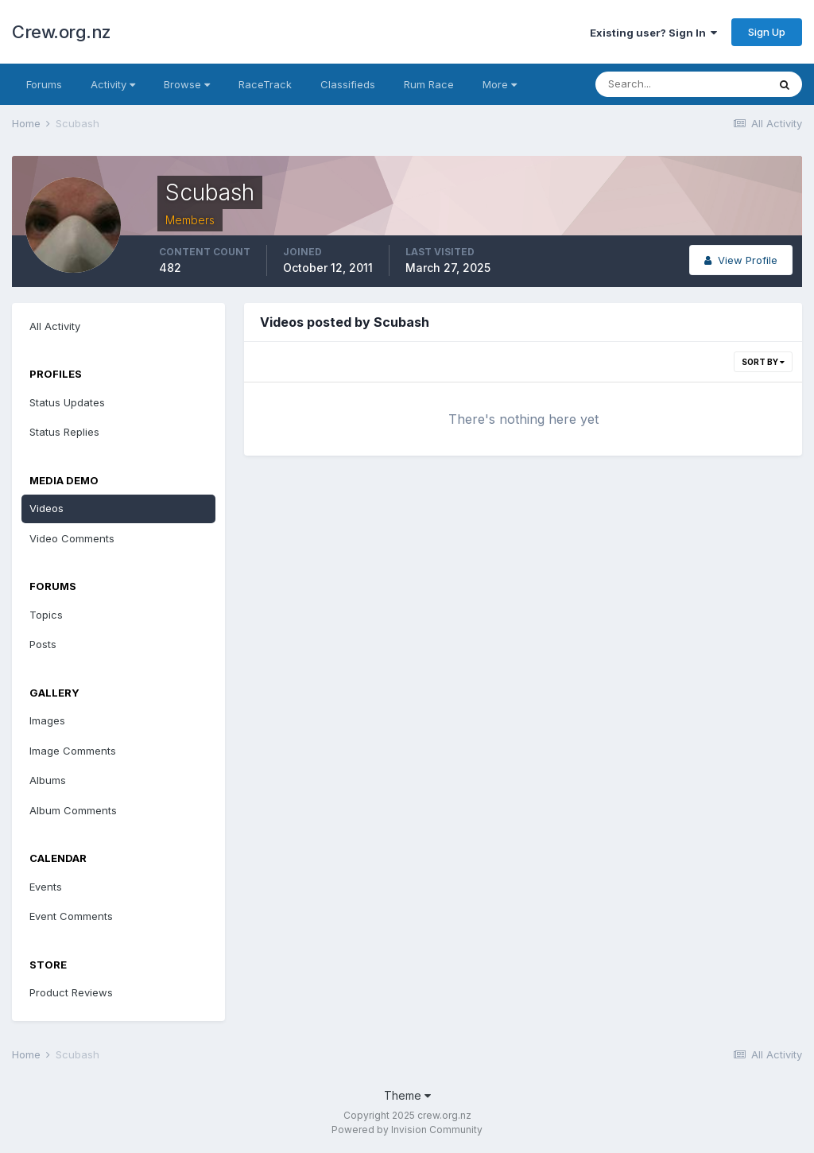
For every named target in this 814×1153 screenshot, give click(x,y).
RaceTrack (265, 84)
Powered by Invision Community (407, 1130)
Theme (407, 1095)
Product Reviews (71, 992)
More (500, 84)
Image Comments (72, 750)
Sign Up (766, 31)
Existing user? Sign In (653, 32)
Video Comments (71, 538)
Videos (46, 508)
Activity (113, 84)
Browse (187, 84)
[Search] (681, 84)
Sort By (763, 362)
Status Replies (64, 431)
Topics (46, 614)
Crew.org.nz (61, 31)
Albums (47, 780)
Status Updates (67, 402)
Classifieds (347, 84)
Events (45, 886)
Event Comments (71, 916)
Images (47, 720)
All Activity (54, 326)
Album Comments (73, 810)
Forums (44, 84)
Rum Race (429, 84)
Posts (42, 644)
